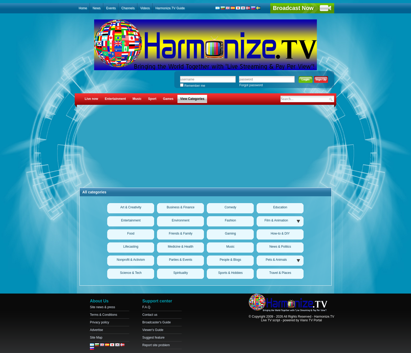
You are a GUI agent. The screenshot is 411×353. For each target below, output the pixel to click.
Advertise (96, 330)
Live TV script (270, 320)
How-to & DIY (280, 233)
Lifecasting (130, 246)
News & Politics (280, 246)
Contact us (149, 315)
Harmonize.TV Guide (170, 8)
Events (111, 8)
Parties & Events (180, 260)
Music (230, 246)
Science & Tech (131, 273)
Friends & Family (180, 233)
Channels (128, 8)
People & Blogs (230, 260)
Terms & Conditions (103, 315)
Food (130, 233)
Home (83, 8)
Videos (145, 8)
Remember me (192, 86)
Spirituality (180, 273)
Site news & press (102, 307)
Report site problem (156, 345)
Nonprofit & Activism (131, 260)
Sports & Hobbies (230, 273)
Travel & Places (280, 273)
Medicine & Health (180, 246)
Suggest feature (153, 337)
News (96, 8)
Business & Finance (180, 207)
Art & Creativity (130, 207)
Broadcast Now (293, 8)
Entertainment (131, 220)
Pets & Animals (276, 260)
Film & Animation (276, 220)
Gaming (230, 233)
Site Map (96, 337)
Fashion (230, 220)
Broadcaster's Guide (156, 322)
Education (280, 207)
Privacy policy (99, 322)
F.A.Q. (146, 307)
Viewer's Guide (152, 330)
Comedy (230, 207)
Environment (180, 220)
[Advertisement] (205, 147)
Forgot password (251, 85)
